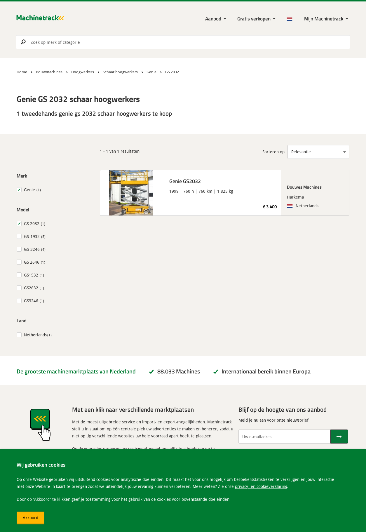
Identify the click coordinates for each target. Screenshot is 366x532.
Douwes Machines (304, 187)
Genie (29, 189)
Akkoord (30, 517)
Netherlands (35, 335)
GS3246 (31, 300)
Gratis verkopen (254, 18)
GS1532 (31, 275)
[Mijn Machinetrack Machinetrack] (326, 19)
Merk (22, 175)
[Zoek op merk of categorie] (183, 42)
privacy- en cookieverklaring (261, 486)
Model (23, 209)
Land (22, 320)
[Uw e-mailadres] (284, 437)
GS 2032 (31, 223)
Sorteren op (273, 151)
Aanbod (213, 18)
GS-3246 (32, 249)
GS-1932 (32, 236)
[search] (183, 42)
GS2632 (31, 288)
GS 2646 (31, 262)
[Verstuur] (339, 437)
